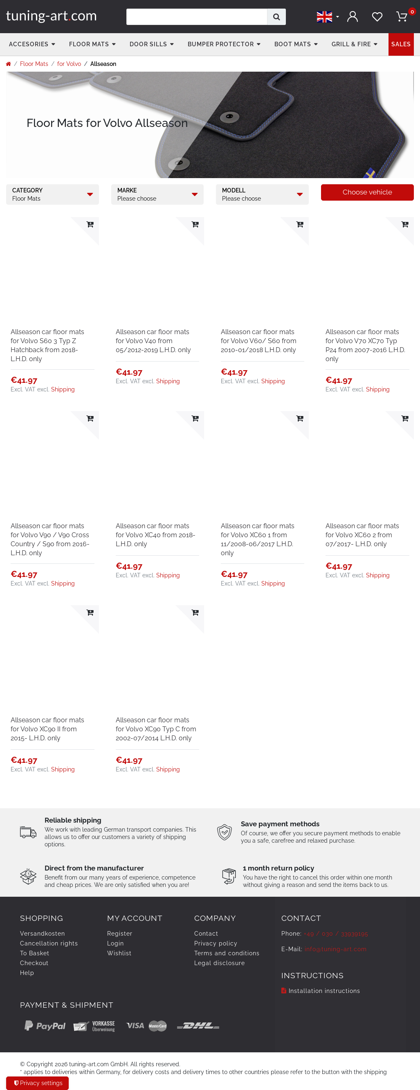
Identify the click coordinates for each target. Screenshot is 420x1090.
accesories (29, 44)
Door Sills (148, 44)
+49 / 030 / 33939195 (336, 933)
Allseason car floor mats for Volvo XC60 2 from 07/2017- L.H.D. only (362, 535)
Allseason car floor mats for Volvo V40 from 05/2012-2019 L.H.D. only (153, 341)
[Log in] (352, 16)
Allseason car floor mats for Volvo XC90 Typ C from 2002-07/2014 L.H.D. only (156, 729)
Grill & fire (351, 44)
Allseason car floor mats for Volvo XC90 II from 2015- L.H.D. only (47, 729)
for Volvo (69, 64)
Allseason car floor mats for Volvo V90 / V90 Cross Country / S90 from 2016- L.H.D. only (50, 539)
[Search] (276, 17)
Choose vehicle (367, 192)
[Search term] (196, 17)
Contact (206, 933)
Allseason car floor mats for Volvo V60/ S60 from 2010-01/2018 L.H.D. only (258, 341)
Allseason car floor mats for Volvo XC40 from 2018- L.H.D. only (155, 535)
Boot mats (292, 44)
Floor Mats (89, 44)
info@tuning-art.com (336, 949)
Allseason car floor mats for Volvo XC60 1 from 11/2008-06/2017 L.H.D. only (257, 539)
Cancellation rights (49, 943)
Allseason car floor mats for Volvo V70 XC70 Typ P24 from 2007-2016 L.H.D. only (365, 345)
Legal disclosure (219, 963)
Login (115, 943)
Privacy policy (216, 943)
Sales (401, 44)
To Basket (34, 953)
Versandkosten (42, 933)
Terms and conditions (227, 953)
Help (27, 973)
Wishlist (119, 953)
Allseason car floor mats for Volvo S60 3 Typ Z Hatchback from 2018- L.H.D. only (47, 345)
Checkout (34, 963)
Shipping (63, 389)
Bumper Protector (221, 44)
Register (120, 933)
